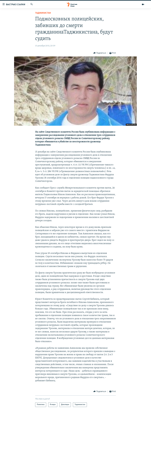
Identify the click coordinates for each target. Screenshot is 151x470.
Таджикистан (43, 13)
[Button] (99, 53)
